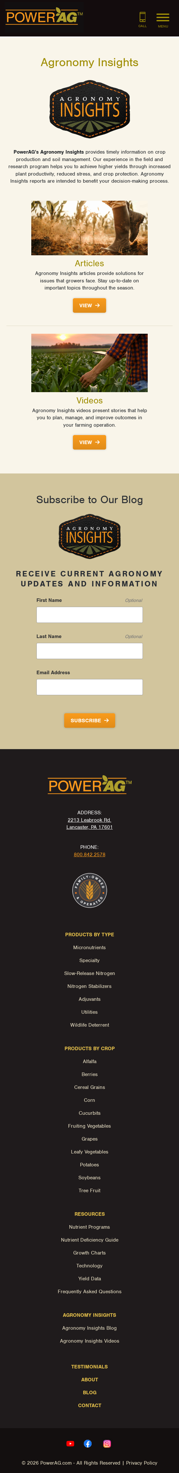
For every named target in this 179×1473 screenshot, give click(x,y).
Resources (90, 1214)
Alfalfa (89, 1061)
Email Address (53, 672)
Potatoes (89, 1165)
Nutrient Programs (89, 1227)
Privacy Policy (141, 1463)
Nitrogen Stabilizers (89, 986)
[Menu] (163, 15)
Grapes (90, 1139)
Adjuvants (90, 999)
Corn (89, 1100)
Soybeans (89, 1177)
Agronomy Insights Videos (89, 1341)
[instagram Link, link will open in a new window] (107, 1444)
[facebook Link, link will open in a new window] (88, 1444)
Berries (90, 1074)
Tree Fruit (89, 1190)
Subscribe (86, 720)
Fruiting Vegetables (89, 1126)
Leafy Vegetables (89, 1152)
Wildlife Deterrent (89, 1025)
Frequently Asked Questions (90, 1291)
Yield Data (89, 1278)
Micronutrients (89, 947)
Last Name (49, 636)
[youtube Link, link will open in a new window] (70, 1444)
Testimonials (89, 1367)
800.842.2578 (89, 854)
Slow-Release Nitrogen (89, 973)
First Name (49, 600)
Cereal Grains (89, 1087)
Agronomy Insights (89, 1315)
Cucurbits (90, 1113)
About (89, 1379)
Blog (89, 1392)
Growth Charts (89, 1253)
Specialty (89, 960)
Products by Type (89, 934)
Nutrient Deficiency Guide (89, 1240)
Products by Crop (90, 1048)
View (85, 305)
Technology (89, 1266)
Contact (89, 1405)
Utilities (89, 1012)
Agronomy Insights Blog (89, 1328)
